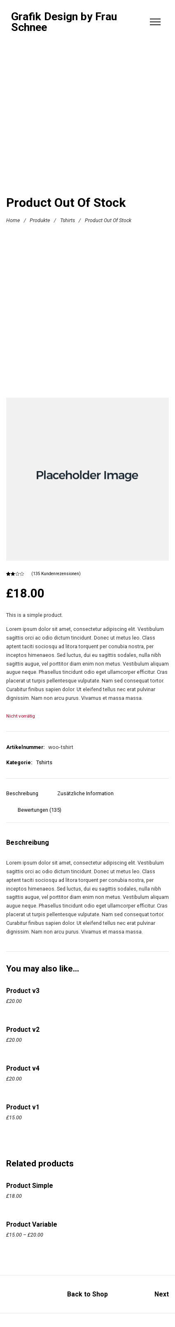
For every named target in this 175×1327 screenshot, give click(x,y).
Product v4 (23, 1068)
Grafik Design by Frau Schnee (64, 22)
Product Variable (31, 1224)
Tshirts (67, 220)
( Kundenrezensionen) (56, 574)
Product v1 (23, 1107)
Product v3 (23, 991)
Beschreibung (22, 793)
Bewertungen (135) (39, 810)
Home (13, 220)
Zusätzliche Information (85, 793)
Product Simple (29, 1186)
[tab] (25, 797)
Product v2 (23, 1029)
